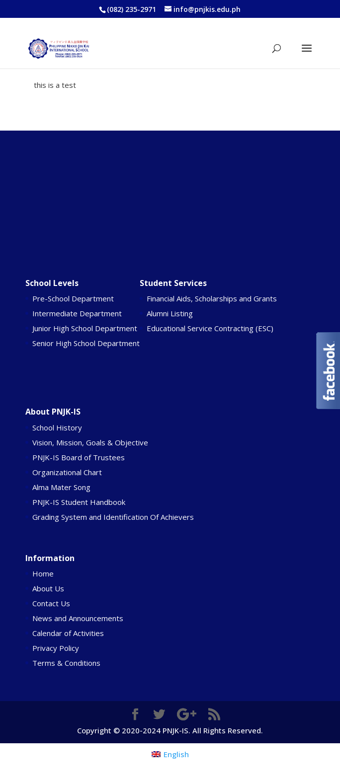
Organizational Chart (67, 472)
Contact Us (51, 603)
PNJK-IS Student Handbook (78, 502)
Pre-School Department (73, 298)
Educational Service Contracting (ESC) (210, 328)
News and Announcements (77, 618)
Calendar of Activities (68, 633)
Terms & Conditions (66, 663)
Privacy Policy (55, 648)
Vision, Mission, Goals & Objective (90, 442)
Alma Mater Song (61, 487)
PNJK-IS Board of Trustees (78, 457)
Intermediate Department (77, 313)
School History (57, 427)
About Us (48, 588)
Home (43, 573)
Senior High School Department (86, 343)
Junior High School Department (84, 328)
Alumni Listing (170, 313)
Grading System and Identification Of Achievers (113, 517)
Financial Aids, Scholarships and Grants (212, 298)
